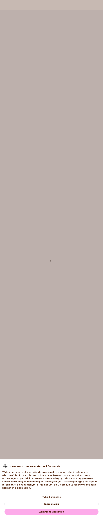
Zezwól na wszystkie (51, 512)
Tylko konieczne (51, 497)
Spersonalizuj (51, 504)
